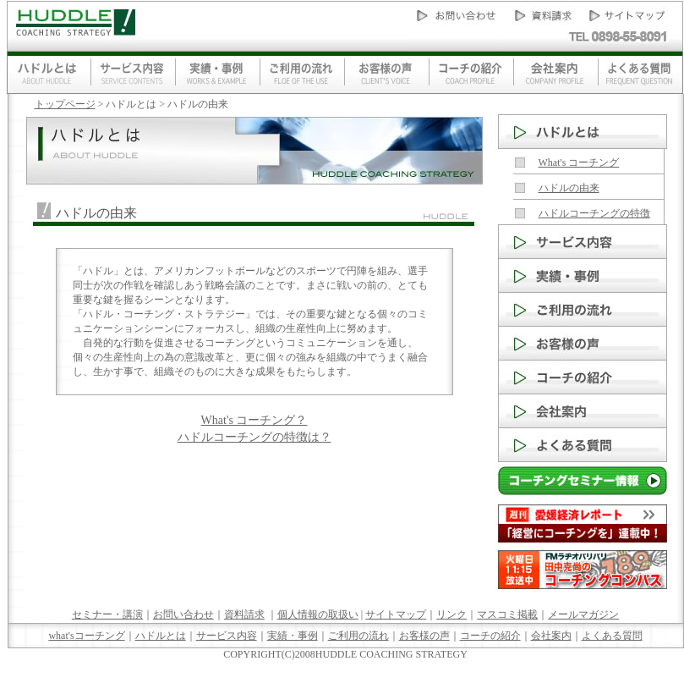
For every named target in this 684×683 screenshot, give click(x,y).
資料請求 (244, 614)
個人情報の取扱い (317, 614)
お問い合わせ (183, 614)
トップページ (65, 104)
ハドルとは (160, 636)
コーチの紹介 (490, 636)
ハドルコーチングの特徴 (594, 213)
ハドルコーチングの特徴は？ (254, 437)
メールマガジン (583, 614)
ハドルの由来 (569, 188)
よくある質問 (612, 636)
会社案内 (551, 636)
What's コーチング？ (254, 420)
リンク (451, 614)
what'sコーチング (86, 636)
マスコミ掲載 (507, 614)
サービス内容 (226, 636)
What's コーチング (579, 162)
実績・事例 (292, 636)
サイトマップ (395, 614)
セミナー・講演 (107, 614)
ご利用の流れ (358, 636)
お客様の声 (424, 636)
